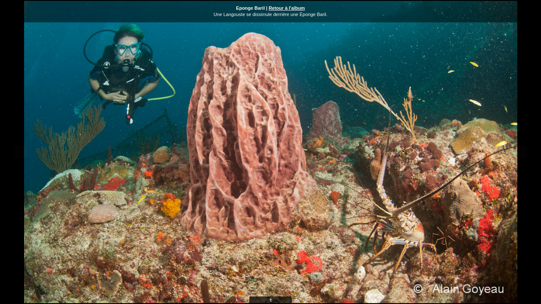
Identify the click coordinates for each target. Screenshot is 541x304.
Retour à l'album (287, 8)
